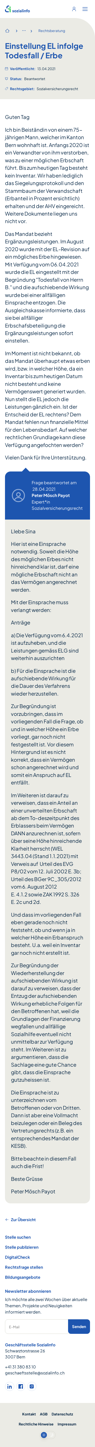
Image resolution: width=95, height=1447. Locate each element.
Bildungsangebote (22, 1277)
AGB (44, 1414)
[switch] (48, 1435)
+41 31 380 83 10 (20, 1366)
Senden (79, 1326)
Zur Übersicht (20, 1219)
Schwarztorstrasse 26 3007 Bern (25, 1353)
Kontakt (29, 1414)
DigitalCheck (17, 1257)
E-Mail (14, 1327)
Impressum (67, 1424)
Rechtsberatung (51, 30)
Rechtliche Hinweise (36, 1424)
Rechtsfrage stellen (24, 1267)
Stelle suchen (18, 1237)
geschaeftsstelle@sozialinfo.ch (35, 1372)
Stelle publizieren (21, 1247)
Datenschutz (62, 1414)
